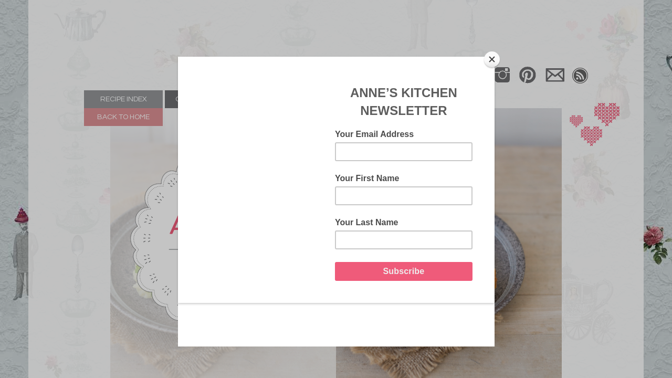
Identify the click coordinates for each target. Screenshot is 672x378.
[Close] (492, 59)
